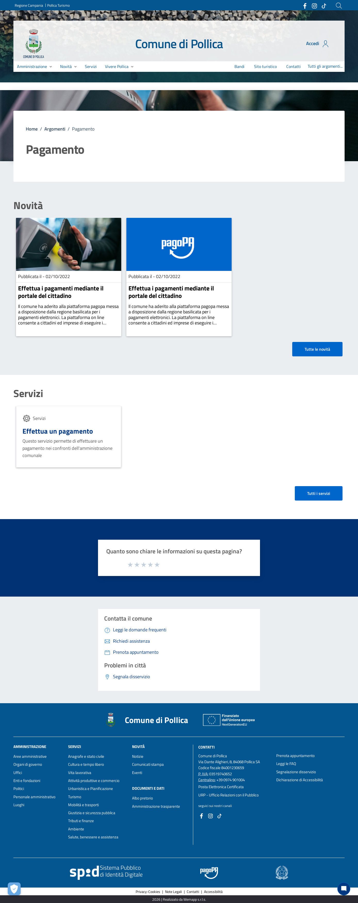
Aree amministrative (30, 756)
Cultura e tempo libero (86, 764)
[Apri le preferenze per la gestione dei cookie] (14, 888)
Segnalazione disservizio (296, 772)
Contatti (206, 747)
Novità (28, 205)
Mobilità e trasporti (83, 805)
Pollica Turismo (58, 5)
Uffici (17, 773)
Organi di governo (27, 764)
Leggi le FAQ (286, 764)
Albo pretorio (142, 798)
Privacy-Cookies (148, 891)
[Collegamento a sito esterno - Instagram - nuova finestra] (314, 5)
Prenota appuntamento (295, 756)
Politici (18, 789)
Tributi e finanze (81, 821)
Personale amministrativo (34, 797)
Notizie (137, 756)
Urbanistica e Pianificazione (90, 789)
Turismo (74, 797)
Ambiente (76, 829)
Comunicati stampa (148, 764)
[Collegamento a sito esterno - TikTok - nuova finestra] (324, 5)
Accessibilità (213, 891)
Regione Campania (29, 5)
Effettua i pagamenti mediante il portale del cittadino (60, 291)
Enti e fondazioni (26, 781)
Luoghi (18, 805)
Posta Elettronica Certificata (221, 787)
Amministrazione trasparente (156, 806)
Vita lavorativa (79, 773)
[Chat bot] (343, 888)
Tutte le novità (317, 349)
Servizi (28, 393)
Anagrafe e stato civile (86, 756)
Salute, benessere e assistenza (93, 837)
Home (32, 128)
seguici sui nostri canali (215, 805)
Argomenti (54, 128)
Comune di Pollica (179, 43)
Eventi (137, 773)
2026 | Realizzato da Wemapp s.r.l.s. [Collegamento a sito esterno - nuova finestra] (179, 899)
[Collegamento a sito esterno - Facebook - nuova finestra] (305, 5)
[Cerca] (339, 5)
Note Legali (173, 891)
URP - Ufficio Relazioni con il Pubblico (228, 795)
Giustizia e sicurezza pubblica (91, 813)
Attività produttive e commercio (93, 781)
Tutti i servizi (318, 493)
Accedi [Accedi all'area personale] (318, 44)
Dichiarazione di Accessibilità (299, 780)
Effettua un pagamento (57, 431)
